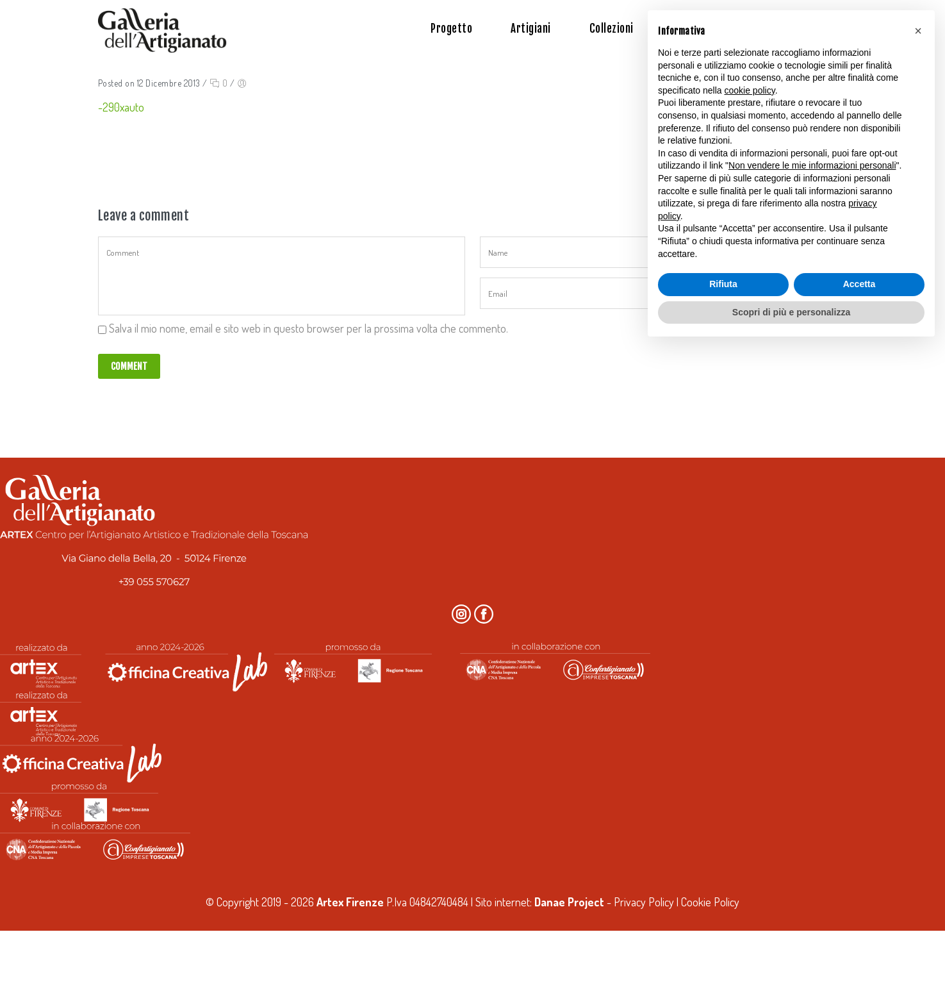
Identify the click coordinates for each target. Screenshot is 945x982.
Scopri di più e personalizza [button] (791, 312)
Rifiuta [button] (723, 284)
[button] (918, 31)
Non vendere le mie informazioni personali (812, 165)
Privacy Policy (644, 902)
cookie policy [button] (750, 90)
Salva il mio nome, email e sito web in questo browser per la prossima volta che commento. (308, 328)
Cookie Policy (710, 902)
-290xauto (121, 107)
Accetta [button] (859, 284)
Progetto (451, 28)
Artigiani (531, 28)
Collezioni (611, 28)
